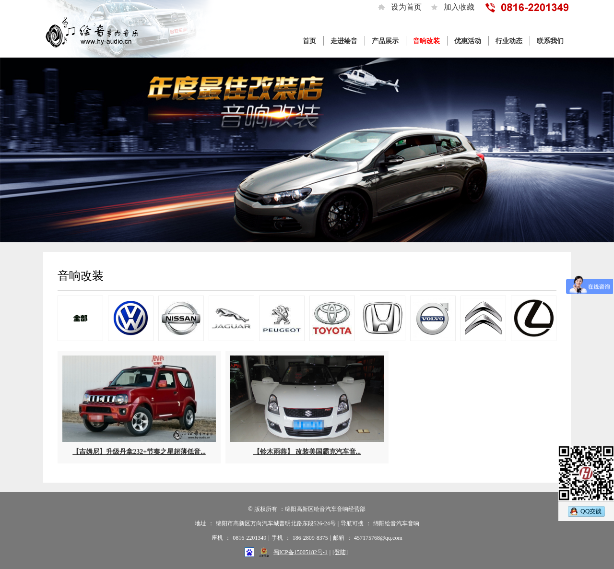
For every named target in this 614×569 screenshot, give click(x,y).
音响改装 (426, 41)
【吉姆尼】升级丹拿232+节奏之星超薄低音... (138, 451)
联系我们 (550, 41)
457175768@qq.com (378, 537)
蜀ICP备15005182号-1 (300, 552)
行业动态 (509, 41)
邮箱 (338, 537)
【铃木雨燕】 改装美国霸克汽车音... (307, 451)
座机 (217, 537)
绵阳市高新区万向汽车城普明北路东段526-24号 (276, 523)
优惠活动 (467, 41)
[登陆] (340, 552)
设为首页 (406, 7)
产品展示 (385, 41)
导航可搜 (352, 523)
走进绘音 (344, 41)
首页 (309, 41)
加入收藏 (459, 7)
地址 (200, 523)
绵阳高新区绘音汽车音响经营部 (325, 509)
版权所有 (265, 509)
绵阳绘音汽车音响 (396, 523)
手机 (277, 537)
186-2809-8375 (310, 537)
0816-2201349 (249, 537)
